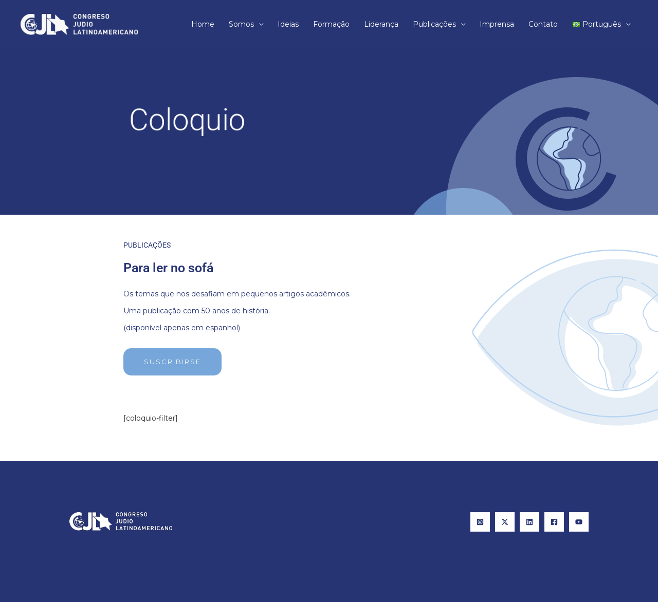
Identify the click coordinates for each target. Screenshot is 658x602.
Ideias (288, 24)
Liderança (381, 24)
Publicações (434, 24)
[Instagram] (480, 522)
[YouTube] (579, 522)
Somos (241, 24)
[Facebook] (554, 522)
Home (202, 24)
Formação (331, 24)
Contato (543, 24)
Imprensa (497, 24)
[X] (505, 522)
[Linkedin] (529, 522)
